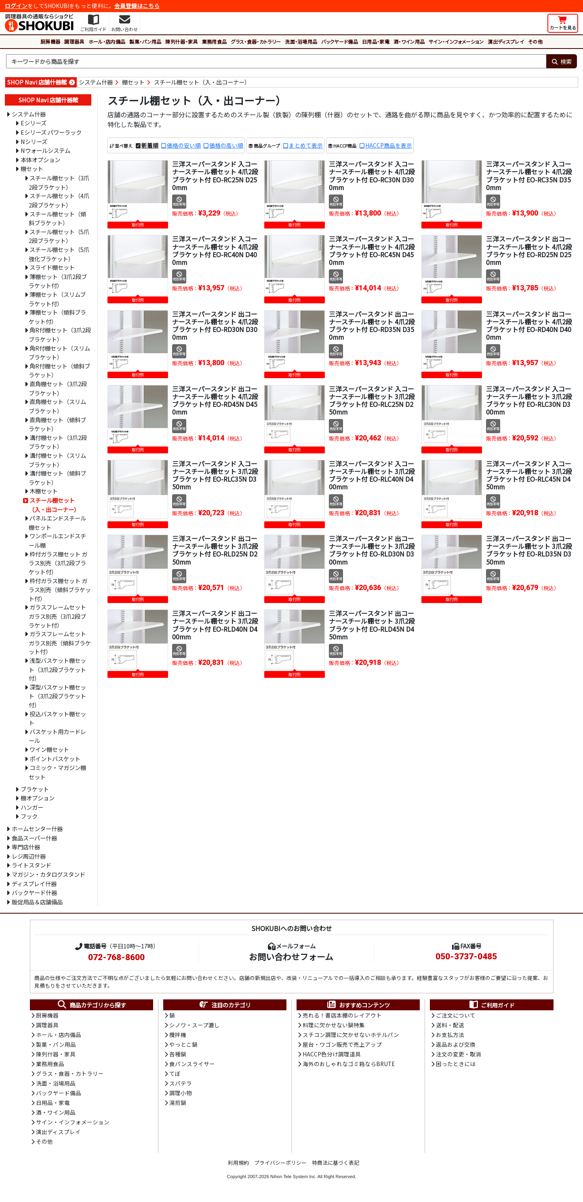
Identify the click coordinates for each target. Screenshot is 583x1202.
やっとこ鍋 (183, 1045)
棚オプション (38, 798)
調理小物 (180, 1094)
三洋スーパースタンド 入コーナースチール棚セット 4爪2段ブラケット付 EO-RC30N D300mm (372, 175)
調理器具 (74, 41)
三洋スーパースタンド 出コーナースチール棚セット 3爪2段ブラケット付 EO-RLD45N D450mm (372, 624)
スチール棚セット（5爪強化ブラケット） (59, 254)
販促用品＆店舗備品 (37, 901)
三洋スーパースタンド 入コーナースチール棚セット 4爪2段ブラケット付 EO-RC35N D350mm (529, 175)
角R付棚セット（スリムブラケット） (59, 353)
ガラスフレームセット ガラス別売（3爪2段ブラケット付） (57, 616)
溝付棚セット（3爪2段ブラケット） (58, 442)
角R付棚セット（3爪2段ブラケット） (60, 334)
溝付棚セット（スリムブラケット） (57, 460)
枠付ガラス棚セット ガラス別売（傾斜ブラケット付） (60, 589)
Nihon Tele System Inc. (293, 1179)
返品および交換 (456, 1045)
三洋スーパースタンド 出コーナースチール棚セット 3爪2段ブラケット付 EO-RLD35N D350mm (529, 550)
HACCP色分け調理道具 (332, 1055)
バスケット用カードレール (57, 736)
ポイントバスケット (54, 758)
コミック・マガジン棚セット (57, 772)
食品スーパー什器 (34, 838)
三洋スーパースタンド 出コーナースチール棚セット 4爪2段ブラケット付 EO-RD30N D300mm (215, 325)
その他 (535, 41)
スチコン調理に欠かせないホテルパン (351, 1035)
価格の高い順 (226, 145)
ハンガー (32, 807)
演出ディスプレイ (506, 41)
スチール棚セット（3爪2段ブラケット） (59, 182)
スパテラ (180, 1085)
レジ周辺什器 (29, 856)
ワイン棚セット (49, 749)
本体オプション (40, 159)
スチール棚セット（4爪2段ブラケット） (59, 200)
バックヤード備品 (339, 41)
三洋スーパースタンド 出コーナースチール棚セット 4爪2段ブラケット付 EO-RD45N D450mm (215, 400)
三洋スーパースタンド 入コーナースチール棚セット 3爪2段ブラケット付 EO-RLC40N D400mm (372, 475)
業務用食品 (214, 41)
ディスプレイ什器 (34, 883)
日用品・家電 (375, 41)
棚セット (133, 82)
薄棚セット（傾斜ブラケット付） (57, 317)
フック (29, 816)
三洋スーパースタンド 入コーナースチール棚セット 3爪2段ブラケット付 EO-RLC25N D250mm (372, 400)
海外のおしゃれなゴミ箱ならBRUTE (349, 1065)
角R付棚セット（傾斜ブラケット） (59, 370)
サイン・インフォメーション (456, 41)
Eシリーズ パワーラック (51, 132)
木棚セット (43, 491)
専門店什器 (26, 846)
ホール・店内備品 (107, 41)
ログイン (16, 6)
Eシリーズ (33, 123)
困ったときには (456, 1065)
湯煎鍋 (177, 1104)
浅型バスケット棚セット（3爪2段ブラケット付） (57, 669)
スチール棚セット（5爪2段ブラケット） (59, 236)
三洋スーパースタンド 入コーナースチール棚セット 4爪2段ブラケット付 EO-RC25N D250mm (215, 175)
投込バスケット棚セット (57, 718)
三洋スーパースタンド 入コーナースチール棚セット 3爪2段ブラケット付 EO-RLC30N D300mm (529, 400)
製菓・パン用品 (145, 41)
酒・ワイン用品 (409, 41)
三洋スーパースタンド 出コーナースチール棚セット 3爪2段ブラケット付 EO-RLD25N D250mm (215, 550)
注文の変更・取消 (458, 1055)
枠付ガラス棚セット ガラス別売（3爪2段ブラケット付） (58, 563)
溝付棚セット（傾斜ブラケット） (57, 478)
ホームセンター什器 (37, 828)
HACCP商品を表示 (388, 145)
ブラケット (35, 789)
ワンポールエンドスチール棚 (57, 540)
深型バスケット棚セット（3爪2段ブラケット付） (57, 696)
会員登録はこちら (137, 6)
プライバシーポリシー (280, 1165)
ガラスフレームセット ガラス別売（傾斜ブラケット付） (60, 642)
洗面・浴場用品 (301, 41)
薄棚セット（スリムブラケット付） (57, 299)
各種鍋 (177, 1055)
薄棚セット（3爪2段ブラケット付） (58, 281)
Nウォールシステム (45, 150)
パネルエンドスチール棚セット (57, 522)
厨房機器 (50, 41)
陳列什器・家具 (181, 41)
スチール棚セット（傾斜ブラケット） (57, 218)
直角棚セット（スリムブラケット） (57, 406)
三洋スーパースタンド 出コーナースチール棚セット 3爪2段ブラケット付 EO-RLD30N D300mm (372, 550)
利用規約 (238, 1165)
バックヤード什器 (34, 892)
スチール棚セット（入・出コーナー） (202, 82)
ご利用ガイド (491, 1005)
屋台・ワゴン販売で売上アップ (342, 1045)
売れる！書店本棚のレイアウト (342, 1016)
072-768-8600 (116, 957)
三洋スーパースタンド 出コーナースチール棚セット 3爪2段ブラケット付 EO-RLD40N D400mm (215, 624)
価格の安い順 (184, 145)
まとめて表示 (306, 145)
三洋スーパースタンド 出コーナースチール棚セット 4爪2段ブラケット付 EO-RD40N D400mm (529, 325)
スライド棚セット (52, 267)
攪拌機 (177, 1035)
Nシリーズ (34, 141)
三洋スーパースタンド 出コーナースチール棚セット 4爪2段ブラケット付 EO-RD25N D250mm (529, 250)
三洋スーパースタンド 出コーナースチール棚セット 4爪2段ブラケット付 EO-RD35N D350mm (372, 325)
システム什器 (96, 82)
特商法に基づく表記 (335, 1165)
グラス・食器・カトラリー (256, 41)
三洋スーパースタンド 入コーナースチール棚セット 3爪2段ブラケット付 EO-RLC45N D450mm (529, 475)
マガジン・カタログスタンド (48, 874)
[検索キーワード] (276, 61)
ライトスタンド (31, 865)
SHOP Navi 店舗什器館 (37, 82)
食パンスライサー (192, 1065)
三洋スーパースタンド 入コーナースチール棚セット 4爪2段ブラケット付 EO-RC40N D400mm (215, 250)
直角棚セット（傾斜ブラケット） (57, 424)
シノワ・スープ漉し (194, 1026)
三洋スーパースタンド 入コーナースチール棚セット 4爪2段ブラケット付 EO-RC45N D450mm (372, 250)
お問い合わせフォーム (291, 956)
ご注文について (456, 1016)
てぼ (175, 1075)
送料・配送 (450, 1026)
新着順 (149, 145)
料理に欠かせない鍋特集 (334, 1026)
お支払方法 (450, 1035)
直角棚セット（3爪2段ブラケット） (58, 388)
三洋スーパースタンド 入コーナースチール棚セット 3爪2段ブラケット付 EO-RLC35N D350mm (215, 475)
